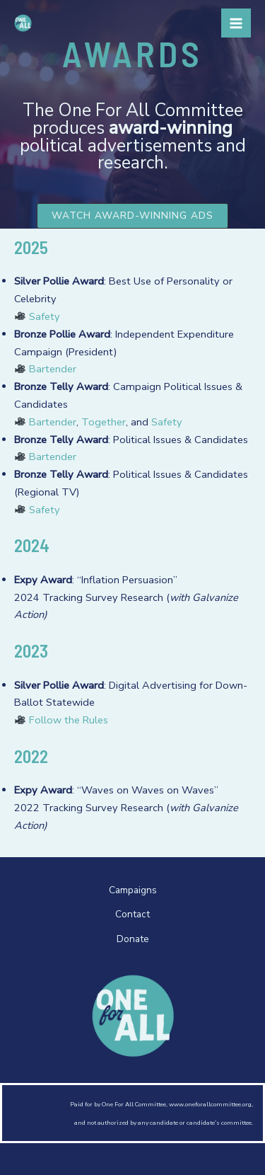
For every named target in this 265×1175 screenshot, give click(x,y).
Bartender (52, 369)
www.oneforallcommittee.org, (211, 1104)
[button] (132, 216)
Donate (133, 939)
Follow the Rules (68, 720)
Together (103, 422)
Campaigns (133, 890)
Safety (37, 316)
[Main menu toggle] (236, 23)
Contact (132, 914)
